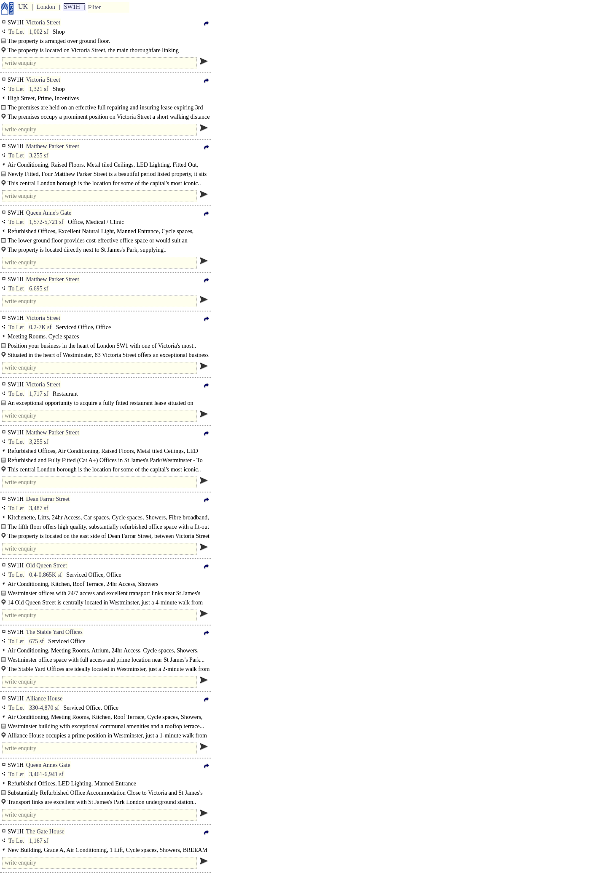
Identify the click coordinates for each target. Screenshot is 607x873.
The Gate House (45, 831)
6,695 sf (38, 288)
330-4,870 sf (44, 708)
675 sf (36, 641)
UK (23, 6)
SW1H (72, 7)
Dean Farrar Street (48, 499)
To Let (16, 32)
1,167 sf (38, 841)
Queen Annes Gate (48, 765)
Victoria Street (43, 22)
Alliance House (44, 698)
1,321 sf (38, 89)
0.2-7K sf (40, 327)
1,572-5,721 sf (46, 222)
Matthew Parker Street (52, 146)
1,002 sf (38, 32)
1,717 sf (38, 394)
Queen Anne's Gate (49, 213)
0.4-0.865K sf (45, 575)
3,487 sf (38, 508)
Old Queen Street (46, 565)
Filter (94, 7)
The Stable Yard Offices (54, 632)
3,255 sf (38, 155)
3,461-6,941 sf (46, 774)
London (46, 7)
